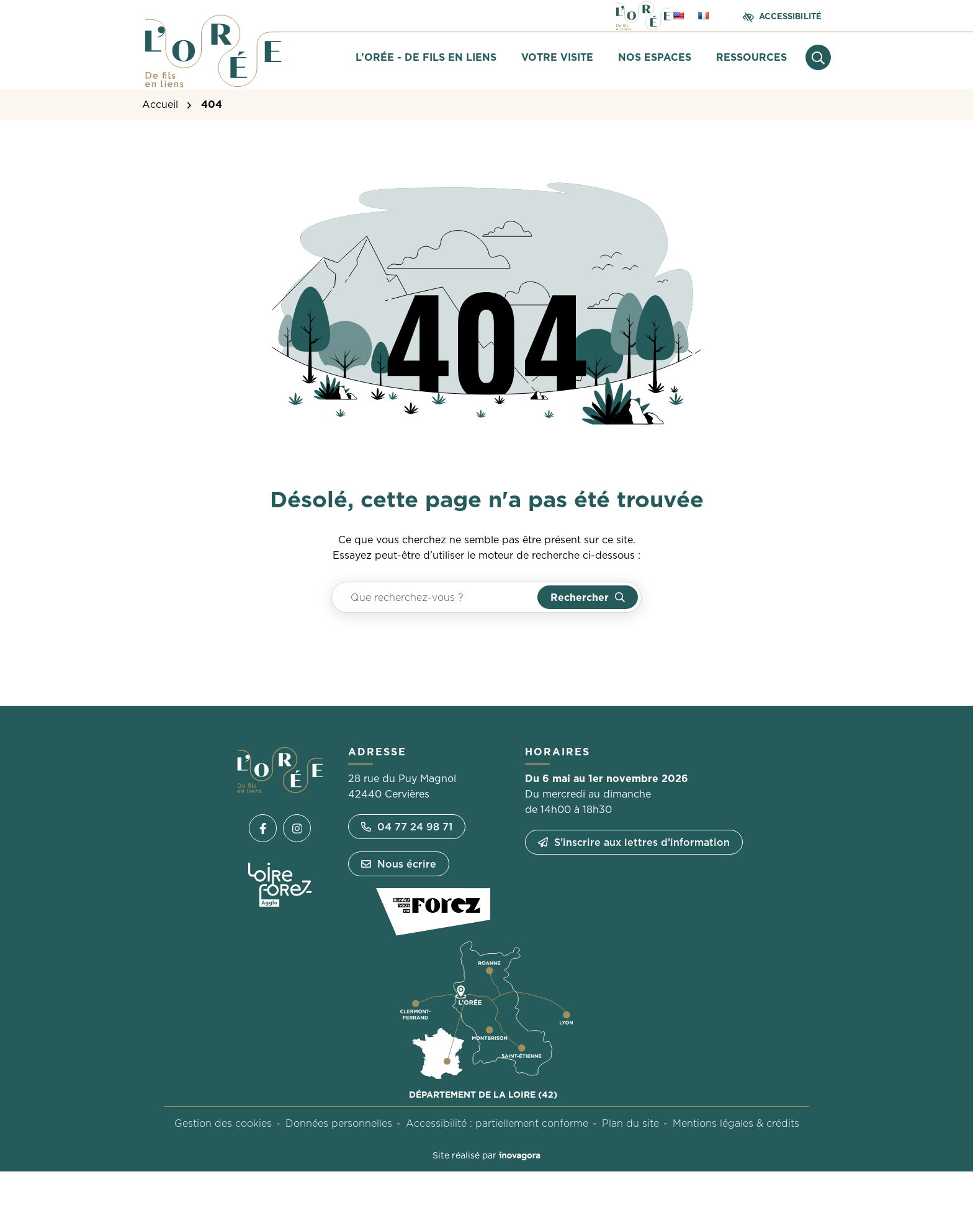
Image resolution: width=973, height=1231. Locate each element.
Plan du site (630, 1123)
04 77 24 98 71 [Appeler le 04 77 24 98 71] (406, 826)
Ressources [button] (751, 57)
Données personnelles (338, 1123)
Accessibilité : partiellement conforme (497, 1123)
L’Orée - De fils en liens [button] (426, 57)
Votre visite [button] (557, 57)
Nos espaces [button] (654, 57)
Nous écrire (398, 864)
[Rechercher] (587, 597)
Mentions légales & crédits (736, 1123)
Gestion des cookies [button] (223, 1123)
